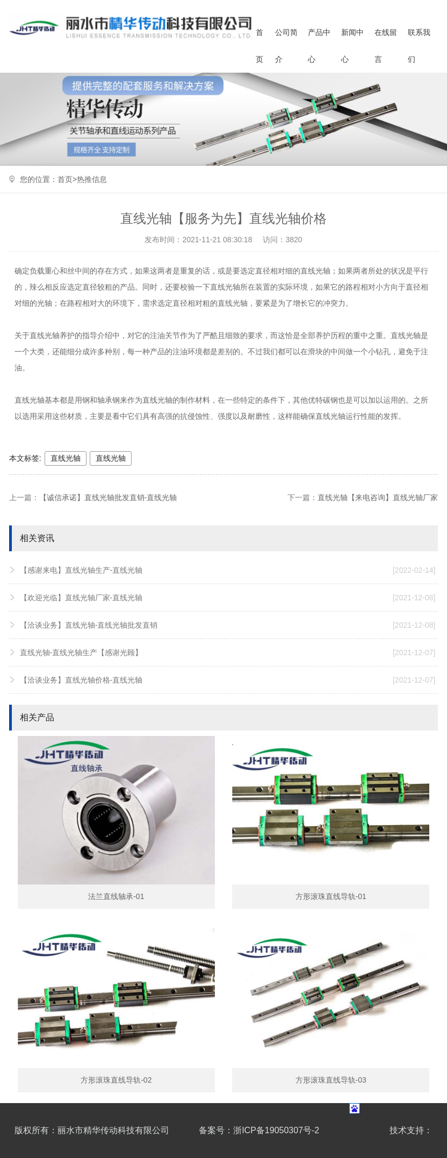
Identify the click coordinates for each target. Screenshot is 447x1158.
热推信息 (92, 179)
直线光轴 (66, 458)
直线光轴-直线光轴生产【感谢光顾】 (228, 652)
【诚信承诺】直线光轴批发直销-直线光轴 (108, 497)
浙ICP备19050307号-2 (276, 1130)
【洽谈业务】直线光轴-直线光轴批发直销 (228, 625)
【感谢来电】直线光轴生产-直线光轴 (228, 570)
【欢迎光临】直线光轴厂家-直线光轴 (228, 597)
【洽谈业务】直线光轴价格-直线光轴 (228, 679)
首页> (67, 179)
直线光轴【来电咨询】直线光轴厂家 (378, 497)
